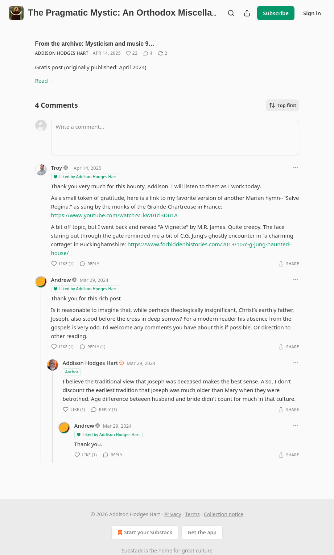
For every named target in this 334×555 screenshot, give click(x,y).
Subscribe (276, 13)
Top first (282, 105)
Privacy (172, 514)
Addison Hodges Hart (61, 53)
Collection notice (223, 514)
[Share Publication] (247, 13)
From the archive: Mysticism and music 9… (94, 44)
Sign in (312, 13)
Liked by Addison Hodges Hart (85, 176)
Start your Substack (144, 532)
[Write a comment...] (175, 137)
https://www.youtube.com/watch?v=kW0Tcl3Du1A (114, 215)
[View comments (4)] (147, 53)
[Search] (231, 13)
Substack (132, 550)
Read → (45, 80)
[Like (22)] (132, 53)
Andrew (61, 279)
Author (72, 371)
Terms (192, 514)
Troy (56, 167)
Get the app (202, 532)
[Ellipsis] (295, 167)
